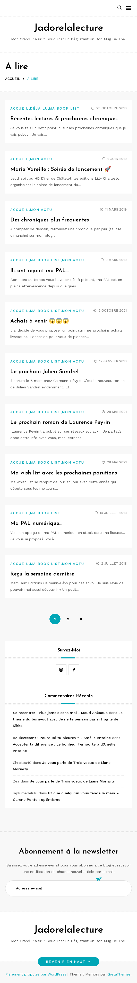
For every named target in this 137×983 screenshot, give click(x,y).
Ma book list (64, 108)
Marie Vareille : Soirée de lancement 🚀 (60, 169)
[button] (119, 8)
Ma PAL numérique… (36, 523)
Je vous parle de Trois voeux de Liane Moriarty (72, 781)
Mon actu (41, 159)
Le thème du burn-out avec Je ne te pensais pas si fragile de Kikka (68, 719)
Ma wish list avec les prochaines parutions (63, 473)
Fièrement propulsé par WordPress (36, 974)
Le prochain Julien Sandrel (44, 371)
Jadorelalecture (68, 28)
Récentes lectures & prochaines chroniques (63, 118)
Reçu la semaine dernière (42, 574)
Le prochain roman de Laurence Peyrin (60, 422)
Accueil (19, 108)
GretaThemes (119, 974)
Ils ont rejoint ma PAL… (39, 270)
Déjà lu (39, 108)
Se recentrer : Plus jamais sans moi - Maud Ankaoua (60, 713)
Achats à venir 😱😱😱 (39, 321)
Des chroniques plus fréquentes (49, 220)
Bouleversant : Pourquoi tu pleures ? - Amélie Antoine (62, 738)
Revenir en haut (68, 962)
